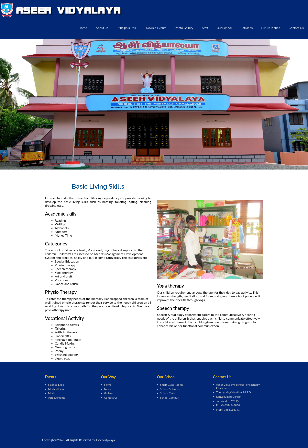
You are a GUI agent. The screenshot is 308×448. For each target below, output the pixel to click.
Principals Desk (127, 28)
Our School (224, 28)
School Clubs (168, 393)
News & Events (156, 28)
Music (51, 393)
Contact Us (296, 28)
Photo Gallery (184, 28)
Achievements (56, 397)
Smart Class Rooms (171, 384)
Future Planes (270, 28)
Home (83, 28)
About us (102, 28)
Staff (205, 28)
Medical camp (56, 389)
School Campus (169, 397)
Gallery (108, 393)
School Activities (170, 389)
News (107, 389)
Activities (246, 28)
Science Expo (56, 384)
